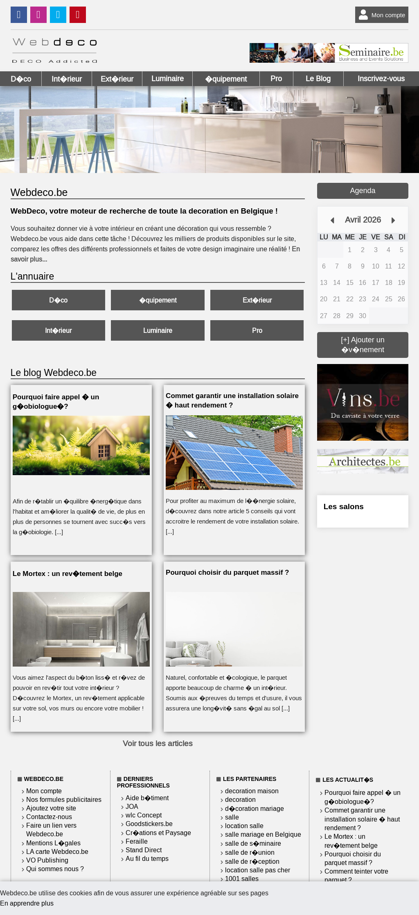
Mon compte (380, 15)
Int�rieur (67, 79)
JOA (132, 806)
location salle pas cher (257, 870)
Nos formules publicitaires (63, 799)
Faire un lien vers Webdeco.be (51, 829)
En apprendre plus (27, 903)
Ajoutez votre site (51, 808)
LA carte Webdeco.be (57, 851)
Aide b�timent (147, 798)
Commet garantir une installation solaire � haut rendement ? (362, 819)
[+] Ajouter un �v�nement (363, 345)
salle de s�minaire (253, 843)
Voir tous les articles (158, 743)
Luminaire (167, 79)
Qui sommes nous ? (55, 869)
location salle (244, 826)
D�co (21, 79)
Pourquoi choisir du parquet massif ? (352, 858)
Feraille (137, 841)
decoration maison (252, 791)
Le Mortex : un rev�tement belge (351, 841)
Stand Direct (144, 850)
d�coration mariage (254, 808)
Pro (276, 79)
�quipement (226, 79)
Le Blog (318, 79)
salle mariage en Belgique (263, 834)
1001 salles (242, 878)
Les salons (344, 506)
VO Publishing (47, 860)
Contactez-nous (49, 817)
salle (232, 817)
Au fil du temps (147, 858)
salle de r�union (250, 852)
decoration (240, 799)
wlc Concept (144, 815)
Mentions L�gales (53, 843)
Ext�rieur (117, 79)
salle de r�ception (252, 861)
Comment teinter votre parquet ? (356, 875)
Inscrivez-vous (381, 79)
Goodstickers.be (149, 823)
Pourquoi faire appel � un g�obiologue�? (362, 797)
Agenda (362, 191)
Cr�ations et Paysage (158, 833)
